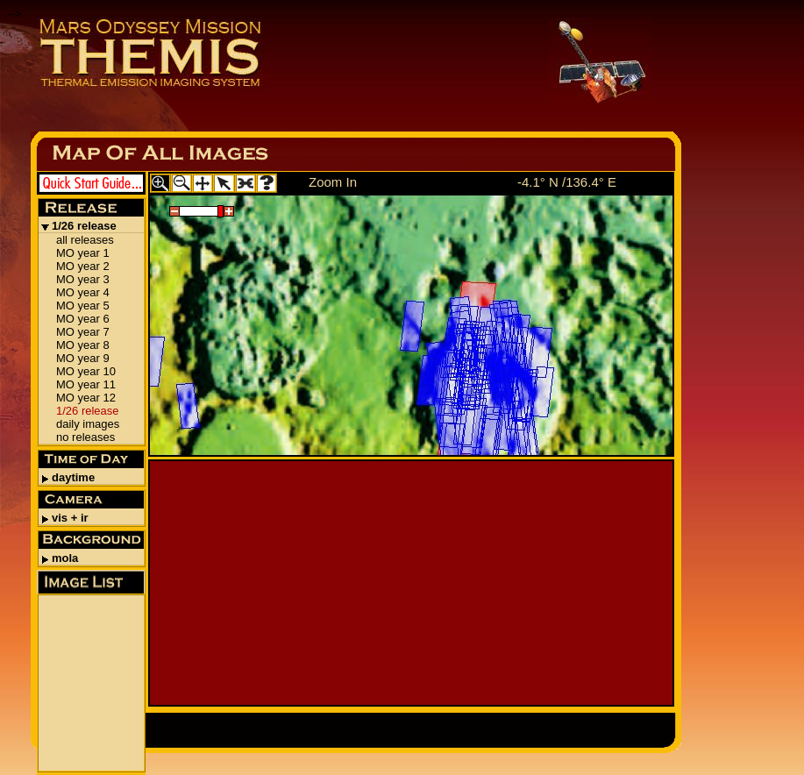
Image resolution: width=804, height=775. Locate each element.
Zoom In (333, 181)
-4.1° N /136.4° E (566, 181)
